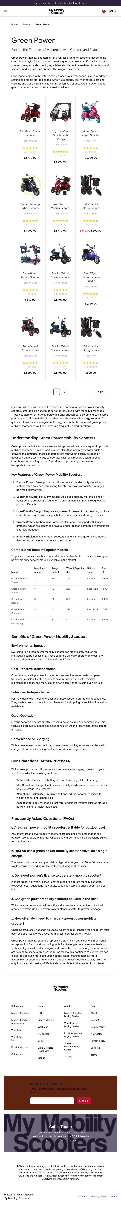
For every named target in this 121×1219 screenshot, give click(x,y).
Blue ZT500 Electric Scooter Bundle (90, 277)
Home (14, 24)
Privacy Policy (98, 1040)
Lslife (40, 1013)
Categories (17, 1054)
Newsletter (96, 1033)
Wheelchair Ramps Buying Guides (71, 1046)
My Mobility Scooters (16, 1198)
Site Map (95, 1047)
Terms (94, 1054)
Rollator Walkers (19, 1047)
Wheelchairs (17, 1030)
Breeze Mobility (46, 1020)
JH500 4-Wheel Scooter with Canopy (60, 135)
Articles (68, 1056)
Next (100, 391)
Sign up (83, 1100)
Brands (26, 24)
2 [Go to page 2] (64, 391)
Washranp (43, 1027)
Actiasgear (43, 1033)
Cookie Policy (98, 1027)
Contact (95, 1020)
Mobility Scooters (20, 1013)
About (94, 1013)
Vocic (40, 1040)
